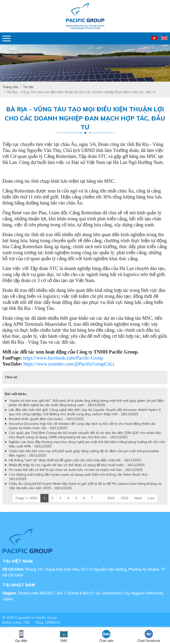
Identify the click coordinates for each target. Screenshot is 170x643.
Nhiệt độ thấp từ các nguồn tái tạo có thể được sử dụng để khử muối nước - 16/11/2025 (77, 465)
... (100, 498)
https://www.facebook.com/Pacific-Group (63, 358)
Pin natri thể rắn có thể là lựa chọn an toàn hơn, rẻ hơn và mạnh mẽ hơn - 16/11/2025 (75, 470)
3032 (124, 498)
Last (151, 498)
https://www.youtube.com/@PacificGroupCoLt (69, 364)
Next (138, 498)
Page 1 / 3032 (26, 498)
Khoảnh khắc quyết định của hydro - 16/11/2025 (46, 419)
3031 (111, 498)
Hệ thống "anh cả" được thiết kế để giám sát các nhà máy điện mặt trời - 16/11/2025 (75, 460)
